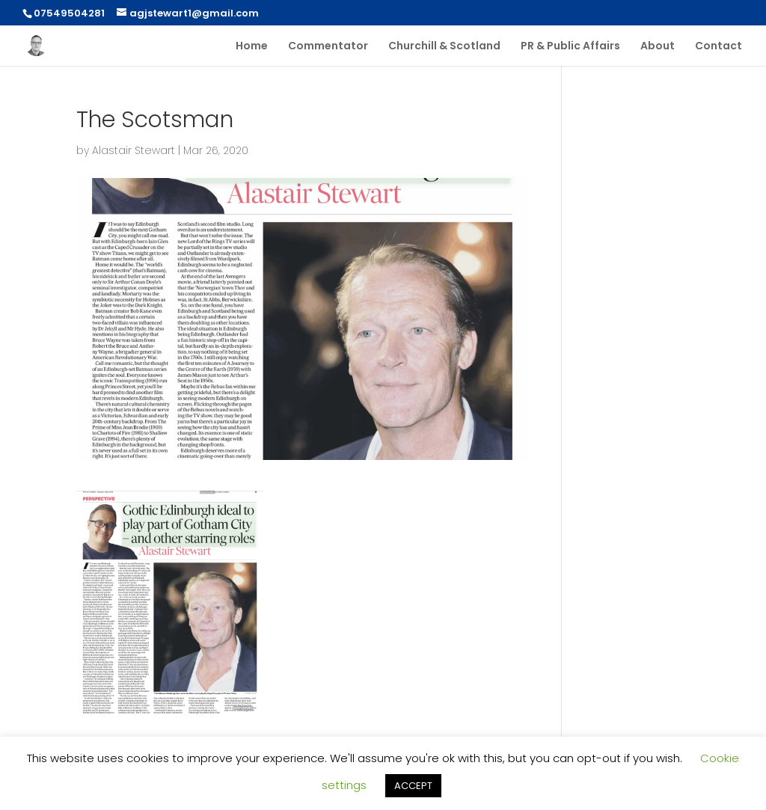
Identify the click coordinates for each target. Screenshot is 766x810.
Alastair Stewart (133, 150)
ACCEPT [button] (413, 786)
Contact (718, 46)
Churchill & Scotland (444, 46)
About (657, 46)
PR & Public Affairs (570, 46)
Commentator (328, 46)
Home (252, 46)
